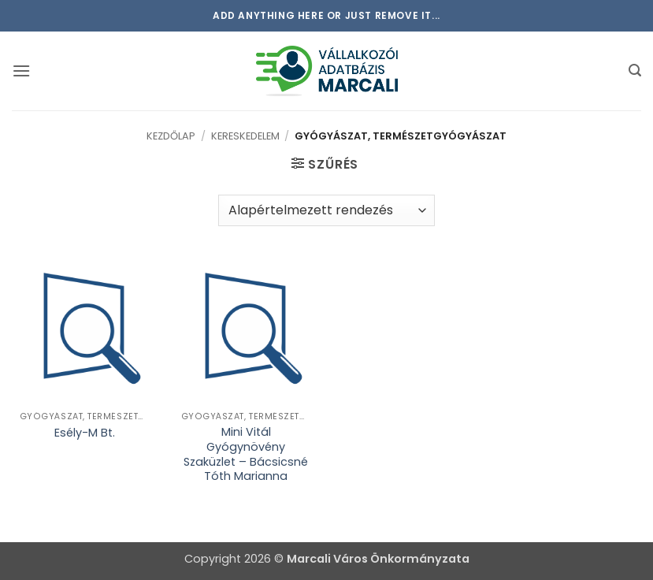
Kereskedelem (245, 136)
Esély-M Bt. (84, 433)
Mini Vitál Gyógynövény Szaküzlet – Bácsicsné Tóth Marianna (246, 454)
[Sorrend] (326, 210)
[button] (21, 70)
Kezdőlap (171, 136)
